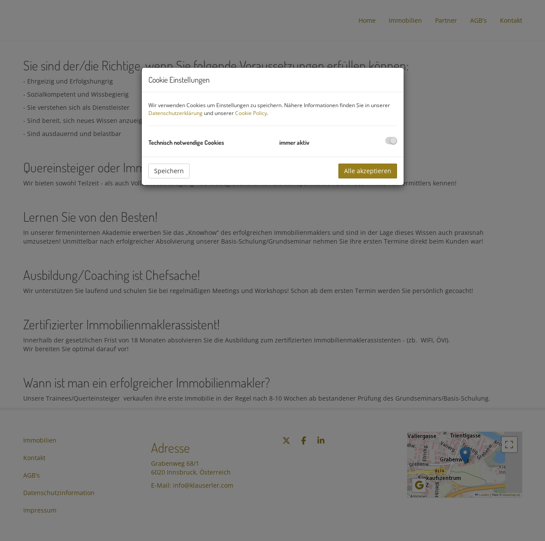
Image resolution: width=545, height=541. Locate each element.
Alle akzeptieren (367, 171)
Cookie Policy (251, 113)
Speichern (169, 171)
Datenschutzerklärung (175, 113)
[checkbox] (391, 140)
